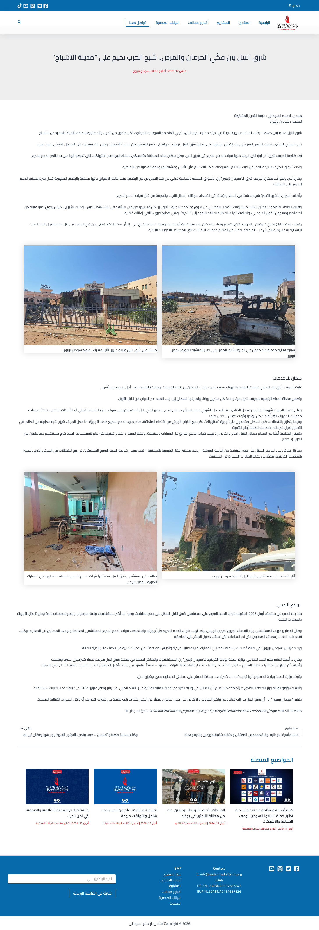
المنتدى (246, 22)
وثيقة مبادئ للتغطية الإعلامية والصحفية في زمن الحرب (65, 813)
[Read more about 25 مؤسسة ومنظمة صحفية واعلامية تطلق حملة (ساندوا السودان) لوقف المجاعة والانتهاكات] (261, 786)
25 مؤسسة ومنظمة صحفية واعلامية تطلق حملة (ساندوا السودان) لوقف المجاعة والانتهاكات (263, 816)
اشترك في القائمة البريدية (92, 893)
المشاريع (226, 22)
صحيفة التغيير (182, 823)
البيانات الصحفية (174, 22)
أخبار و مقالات (203, 22)
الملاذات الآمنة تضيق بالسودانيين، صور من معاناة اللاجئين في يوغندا (195, 813)
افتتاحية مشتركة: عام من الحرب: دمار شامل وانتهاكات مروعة (128, 813)
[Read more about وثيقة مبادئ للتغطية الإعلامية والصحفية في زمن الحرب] (57, 786)
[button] (144, 23)
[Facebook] (45, 5)
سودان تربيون (141, 70)
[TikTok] (19, 5)
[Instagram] (32, 5)
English (294, 5)
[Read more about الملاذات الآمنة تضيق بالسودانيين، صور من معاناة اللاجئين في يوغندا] (193, 786)
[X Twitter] (39, 5)
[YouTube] (25, 5)
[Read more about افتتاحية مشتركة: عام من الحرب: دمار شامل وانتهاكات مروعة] (125, 786)
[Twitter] (288, 869)
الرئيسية (265, 22)
